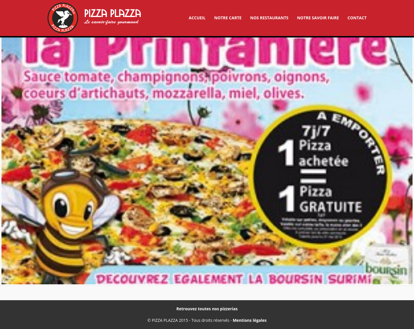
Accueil (197, 17)
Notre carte (227, 17)
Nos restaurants (269, 17)
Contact (357, 17)
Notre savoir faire (318, 17)
